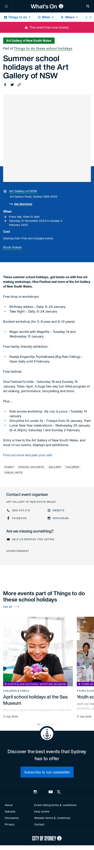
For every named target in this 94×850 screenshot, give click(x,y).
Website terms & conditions (52, 818)
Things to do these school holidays (43, 48)
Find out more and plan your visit (27, 455)
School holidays (31, 467)
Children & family (16, 690)
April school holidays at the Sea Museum (35, 700)
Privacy (9, 824)
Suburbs (10, 811)
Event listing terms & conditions (55, 805)
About (9, 805)
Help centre (41, 811)
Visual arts (13, 472)
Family (9, 467)
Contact (39, 824)
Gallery (55, 467)
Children (72, 467)
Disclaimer (12, 818)
